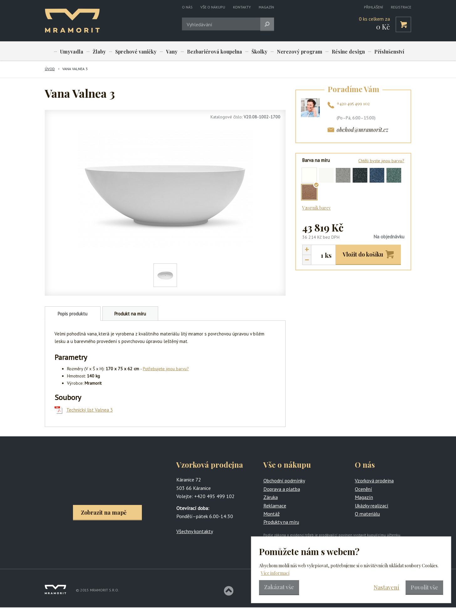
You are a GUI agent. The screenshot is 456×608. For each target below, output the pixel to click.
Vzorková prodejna (374, 481)
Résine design (339, 51)
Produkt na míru (130, 314)
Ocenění (363, 489)
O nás (187, 7)
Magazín (266, 7)
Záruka (270, 498)
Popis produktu (72, 314)
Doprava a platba (281, 489)
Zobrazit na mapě (104, 513)
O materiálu (367, 514)
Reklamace (274, 506)
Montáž (271, 514)
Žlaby (97, 51)
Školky (253, 51)
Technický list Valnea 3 (89, 410)
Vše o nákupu (212, 7)
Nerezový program (291, 51)
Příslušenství (379, 51)
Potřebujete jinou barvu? (166, 369)
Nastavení (386, 587)
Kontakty (242, 7)
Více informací (275, 573)
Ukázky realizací (371, 506)
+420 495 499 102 (353, 104)
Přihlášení (373, 7)
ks (328, 255)
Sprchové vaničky (132, 51)
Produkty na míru (281, 522)
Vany (168, 51)
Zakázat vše (279, 587)
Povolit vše (424, 587)
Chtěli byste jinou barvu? (381, 161)
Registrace (401, 7)
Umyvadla (71, 51)
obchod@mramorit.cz (362, 130)
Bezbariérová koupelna (209, 51)
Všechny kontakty (194, 531)
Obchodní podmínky (284, 481)
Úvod (50, 69)
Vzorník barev (316, 208)
